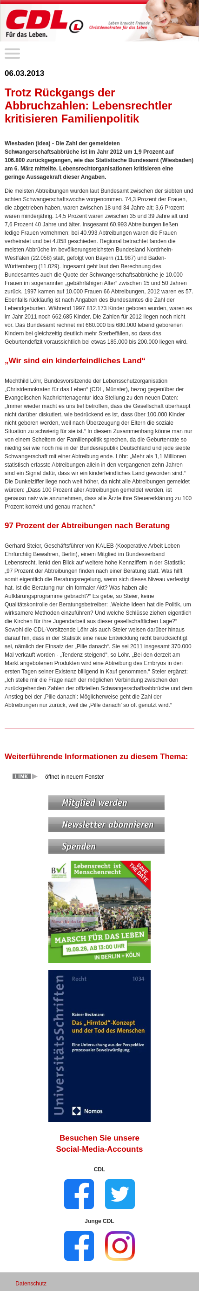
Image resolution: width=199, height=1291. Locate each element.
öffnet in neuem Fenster (74, 777)
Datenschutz (30, 1283)
